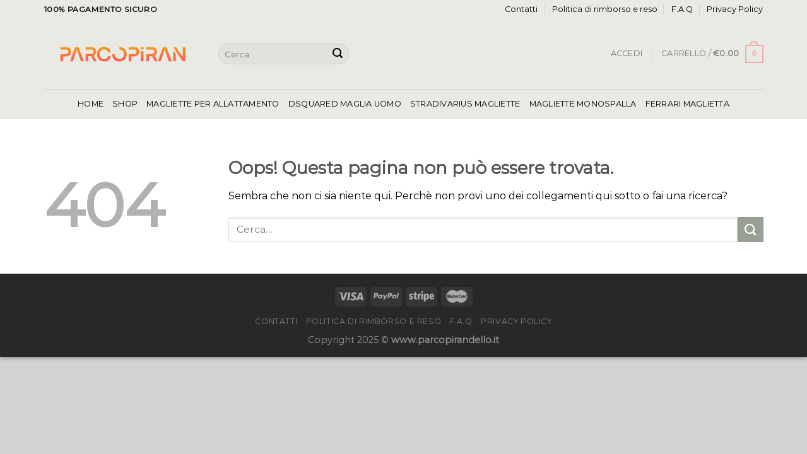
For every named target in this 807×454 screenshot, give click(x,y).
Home (90, 103)
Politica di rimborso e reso (604, 9)
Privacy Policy (735, 9)
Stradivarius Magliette (465, 103)
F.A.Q (682, 9)
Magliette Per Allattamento (213, 103)
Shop (125, 103)
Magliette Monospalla (583, 103)
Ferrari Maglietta (687, 103)
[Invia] (337, 54)
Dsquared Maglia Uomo (344, 103)
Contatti (521, 9)
